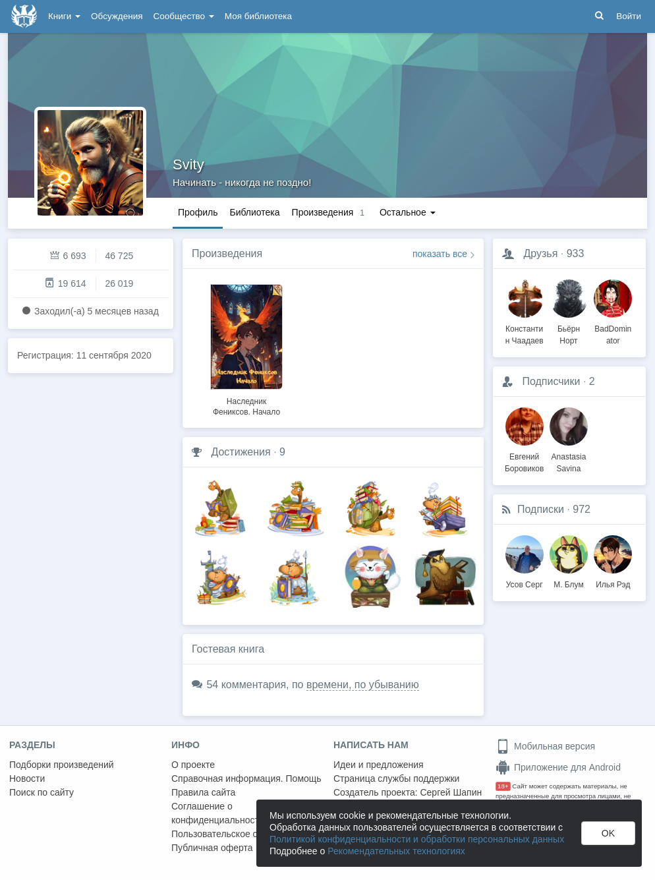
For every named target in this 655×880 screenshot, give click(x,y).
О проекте (193, 764)
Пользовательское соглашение (237, 834)
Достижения (240, 451)
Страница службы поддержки (396, 778)
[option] (246, 348)
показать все (440, 254)
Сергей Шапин (451, 792)
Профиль (197, 212)
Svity (188, 164)
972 (581, 509)
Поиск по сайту (41, 792)
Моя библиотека (258, 16)
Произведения (227, 253)
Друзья (540, 253)
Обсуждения (116, 16)
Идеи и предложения (378, 764)
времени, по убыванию (362, 684)
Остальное (408, 212)
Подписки (540, 509)
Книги (64, 16)
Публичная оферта (212, 847)
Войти (628, 16)
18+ (503, 786)
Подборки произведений (61, 764)
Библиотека (254, 212)
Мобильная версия (545, 746)
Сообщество (184, 16)
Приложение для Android (558, 767)
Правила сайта (203, 792)
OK (608, 833)
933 (575, 253)
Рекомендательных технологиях (396, 851)
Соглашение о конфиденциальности (217, 813)
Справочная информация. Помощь (246, 778)
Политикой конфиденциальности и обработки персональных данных (417, 839)
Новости (27, 778)
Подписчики (551, 381)
